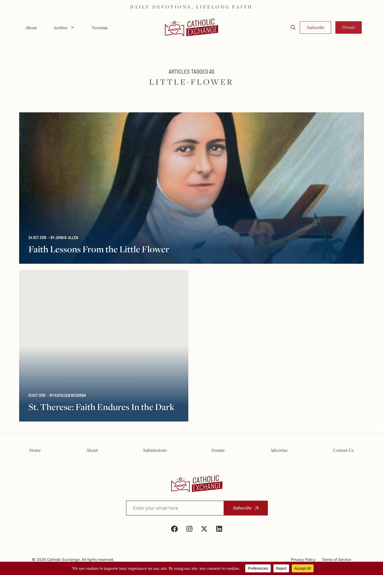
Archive (66, 28)
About (31, 28)
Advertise (279, 450)
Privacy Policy (303, 559)
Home (35, 450)
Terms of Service (336, 559)
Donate (348, 27)
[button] (293, 28)
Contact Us (343, 450)
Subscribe (315, 27)
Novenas (99, 28)
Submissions (154, 450)
